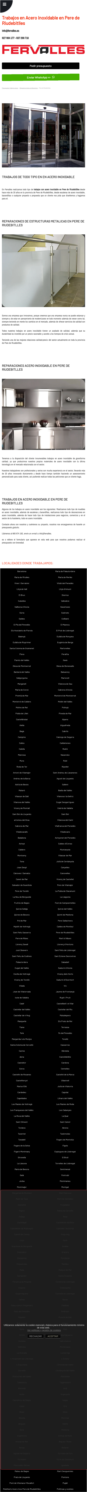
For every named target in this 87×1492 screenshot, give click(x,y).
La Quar (65, 1116)
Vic (65, 985)
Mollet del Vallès (65, 701)
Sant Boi (65, 814)
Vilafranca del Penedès (65, 826)
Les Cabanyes (65, 1110)
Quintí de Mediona (65, 914)
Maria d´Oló (22, 1086)
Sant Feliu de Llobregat (65, 950)
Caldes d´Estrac (65, 843)
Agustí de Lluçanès (65, 778)
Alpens (65, 719)
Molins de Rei (22, 707)
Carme (22, 1051)
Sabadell (65, 962)
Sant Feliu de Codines (22, 956)
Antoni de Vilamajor (22, 772)
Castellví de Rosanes (22, 1074)
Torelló (65, 1039)
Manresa (22, 755)
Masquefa (22, 1021)
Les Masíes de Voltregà (22, 1104)
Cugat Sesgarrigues (65, 802)
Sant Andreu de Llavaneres (65, 772)
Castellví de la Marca (65, 1074)
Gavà (65, 660)
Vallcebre (65, 601)
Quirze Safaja (22, 909)
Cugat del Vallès (22, 968)
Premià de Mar (21, 695)
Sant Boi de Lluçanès (21, 814)
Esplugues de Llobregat (65, 1151)
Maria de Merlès (65, 577)
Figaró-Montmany (22, 1151)
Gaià (22, 1175)
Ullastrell (65, 1080)
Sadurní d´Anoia (65, 968)
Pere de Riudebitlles (65, 932)
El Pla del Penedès (22, 624)
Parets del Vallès (21, 660)
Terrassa (65, 1027)
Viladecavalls (22, 832)
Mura (22, 760)
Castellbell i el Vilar (65, 1003)
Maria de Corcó (22, 690)
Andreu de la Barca (21, 778)
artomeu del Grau (22, 820)
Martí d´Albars (65, 938)
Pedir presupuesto (41, 65)
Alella (21, 725)
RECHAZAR (35, 1336)
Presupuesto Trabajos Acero (10, 88)
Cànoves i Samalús (21, 873)
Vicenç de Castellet (65, 879)
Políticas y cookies (65, 1489)
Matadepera (65, 1015)
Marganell (22, 684)
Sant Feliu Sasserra (22, 932)
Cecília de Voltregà (21, 974)
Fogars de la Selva (22, 1145)
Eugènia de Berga (65, 642)
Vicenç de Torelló (22, 980)
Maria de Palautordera (65, 571)
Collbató (65, 618)
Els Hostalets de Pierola (22, 630)
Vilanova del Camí (65, 820)
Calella (22, 749)
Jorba (21, 1181)
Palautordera (22, 962)
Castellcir (22, 1062)
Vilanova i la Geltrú (65, 796)
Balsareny (65, 672)
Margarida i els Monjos (22, 1039)
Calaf (22, 1003)
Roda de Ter (22, 766)
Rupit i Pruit (65, 997)
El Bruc (22, 595)
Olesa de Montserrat (22, 666)
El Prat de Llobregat (65, 630)
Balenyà (21, 636)
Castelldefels (65, 1057)
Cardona (65, 1062)
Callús (21, 743)
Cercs (21, 1068)
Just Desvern (22, 950)
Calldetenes (65, 743)
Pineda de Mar (65, 713)
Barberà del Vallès (22, 672)
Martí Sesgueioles (65, 1471)
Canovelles (65, 873)
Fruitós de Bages (21, 903)
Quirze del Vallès (65, 909)
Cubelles (22, 601)
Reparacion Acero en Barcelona (28, 88)
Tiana (21, 1027)
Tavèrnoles (65, 1133)
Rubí (65, 760)
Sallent (65, 784)
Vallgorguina (21, 678)
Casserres (65, 1045)
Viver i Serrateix (21, 583)
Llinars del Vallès (65, 1098)
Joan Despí (22, 867)
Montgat (65, 1187)
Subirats (65, 612)
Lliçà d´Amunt (65, 589)
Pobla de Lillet (22, 713)
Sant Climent (22, 1122)
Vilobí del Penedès (65, 583)
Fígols (65, 1145)
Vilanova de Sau (65, 684)
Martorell (65, 678)
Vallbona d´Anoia (21, 607)
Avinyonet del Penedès (65, 837)
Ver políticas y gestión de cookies (44, 1330)
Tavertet (22, 1133)
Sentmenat (65, 1169)
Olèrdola (65, 1051)
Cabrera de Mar (22, 826)
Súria (21, 612)
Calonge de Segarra (65, 737)
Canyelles (65, 867)
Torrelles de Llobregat (65, 1163)
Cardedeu (21, 1092)
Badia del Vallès (65, 790)
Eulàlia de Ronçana (65, 636)
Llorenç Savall (22, 944)
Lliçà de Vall (22, 589)
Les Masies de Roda (65, 1104)
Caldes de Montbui (65, 926)
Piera (21, 654)
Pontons (65, 1477)
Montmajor (22, 1187)
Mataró (22, 790)
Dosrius (65, 595)
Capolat (65, 1092)
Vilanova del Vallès (22, 802)
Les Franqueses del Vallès (21, 1110)
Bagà (22, 731)
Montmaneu (65, 1181)
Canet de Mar (22, 879)
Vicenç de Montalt (22, 808)
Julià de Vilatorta (65, 1086)
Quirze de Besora (21, 914)
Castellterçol (22, 1080)
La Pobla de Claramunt (65, 891)
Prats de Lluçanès (22, 1477)
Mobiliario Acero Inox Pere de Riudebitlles (22, 1489)
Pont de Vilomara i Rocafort (22, 1483)
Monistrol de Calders (22, 701)
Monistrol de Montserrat (65, 695)
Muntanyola (65, 849)
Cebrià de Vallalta (65, 808)
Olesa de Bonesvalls (65, 666)
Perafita (65, 654)
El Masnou (65, 624)
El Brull (65, 1157)
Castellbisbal (22, 719)
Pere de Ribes (22, 938)
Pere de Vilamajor (65, 885)
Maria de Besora (22, 1169)
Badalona (22, 837)
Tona (22, 861)
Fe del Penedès (65, 1033)
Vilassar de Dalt (22, 796)
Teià (22, 1033)
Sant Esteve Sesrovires (65, 956)
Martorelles (65, 648)
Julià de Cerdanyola (65, 861)
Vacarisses (65, 607)
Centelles (65, 1068)
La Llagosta (65, 897)
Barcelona (21, 571)
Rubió (65, 749)
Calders (21, 849)
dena (22, 1057)
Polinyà (65, 707)
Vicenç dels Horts (65, 974)
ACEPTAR (53, 1336)
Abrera (65, 1128)
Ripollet (65, 766)
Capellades (22, 1098)
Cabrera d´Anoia (65, 690)
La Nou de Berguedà (22, 897)
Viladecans (65, 832)
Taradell (21, 1139)
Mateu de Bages (22, 1471)
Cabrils (65, 731)
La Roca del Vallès (22, 1116)
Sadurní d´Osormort (65, 980)
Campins (22, 737)
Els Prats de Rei (65, 1021)
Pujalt (65, 1483)
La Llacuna (22, 1163)
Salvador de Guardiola (22, 885)
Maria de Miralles (21, 577)
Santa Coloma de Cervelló (21, 1045)
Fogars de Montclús (65, 1139)
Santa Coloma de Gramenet (22, 648)
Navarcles (65, 755)
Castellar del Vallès (21, 1009)
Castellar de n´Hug (22, 1015)
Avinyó (22, 843)
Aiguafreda (65, 725)
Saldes (22, 618)
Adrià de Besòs (22, 784)
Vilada (22, 985)
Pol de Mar (22, 920)
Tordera (21, 1128)
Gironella (22, 1157)
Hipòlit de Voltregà (21, 926)
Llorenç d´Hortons (65, 944)
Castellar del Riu (65, 1009)
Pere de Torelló (22, 891)
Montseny (21, 855)
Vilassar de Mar (65, 855)
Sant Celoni (65, 1122)
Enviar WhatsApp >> (40, 77)
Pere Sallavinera (65, 920)
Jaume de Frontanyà (65, 991)
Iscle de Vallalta (22, 997)
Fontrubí (65, 1175)
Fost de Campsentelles (65, 903)
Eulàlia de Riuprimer (22, 642)
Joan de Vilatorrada (22, 991)
